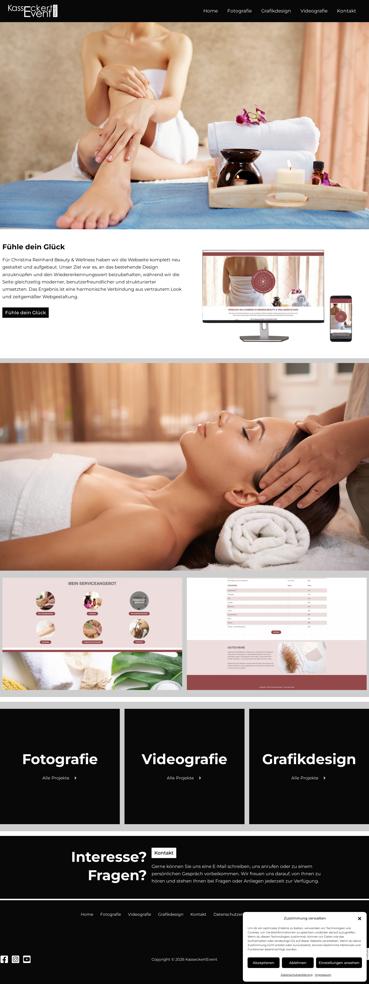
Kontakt (346, 11)
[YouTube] (27, 959)
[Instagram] (15, 959)
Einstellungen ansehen (339, 962)
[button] (359, 918)
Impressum (323, 974)
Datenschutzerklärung (297, 974)
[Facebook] (4, 959)
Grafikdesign (276, 11)
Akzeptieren (263, 962)
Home (210, 11)
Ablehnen (297, 962)
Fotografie (239, 11)
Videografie (314, 11)
